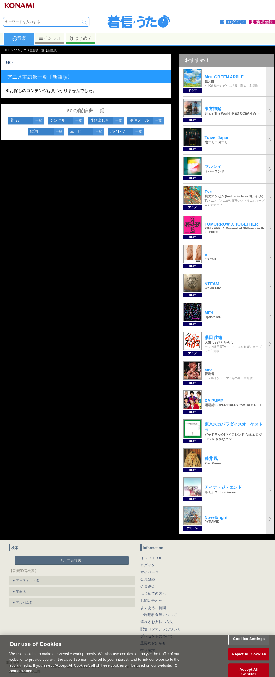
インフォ (49, 38)
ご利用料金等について (158, 615)
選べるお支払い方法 (156, 622)
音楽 (19, 38)
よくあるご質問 (153, 608)
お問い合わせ (151, 601)
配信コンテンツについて (160, 629)
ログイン (147, 565)
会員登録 (147, 579)
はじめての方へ (153, 593)
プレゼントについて (156, 636)
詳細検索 (74, 560)
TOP (7, 50)
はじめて (80, 38)
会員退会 (147, 586)
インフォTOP (151, 558)
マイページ (149, 572)
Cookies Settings (249, 644)
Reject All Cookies (249, 659)
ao (15, 50)
